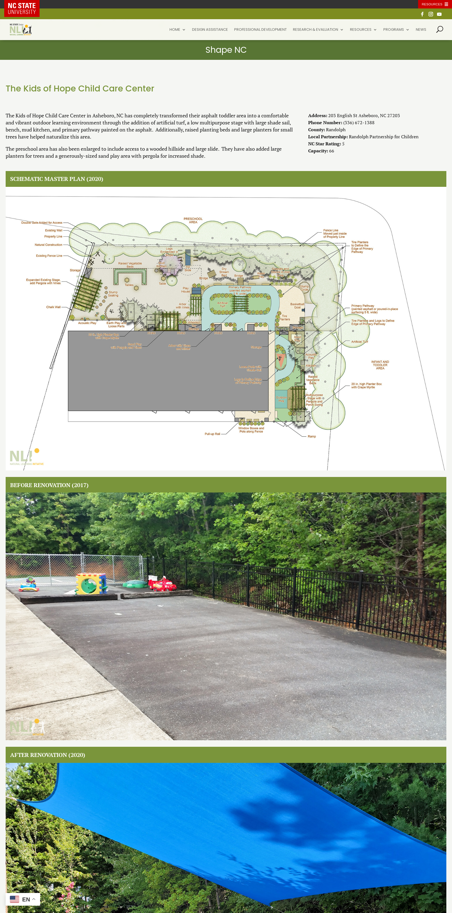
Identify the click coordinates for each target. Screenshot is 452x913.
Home (174, 30)
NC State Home (26, 4)
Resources (360, 30)
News (421, 30)
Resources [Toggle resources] (432, 4)
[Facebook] (422, 15)
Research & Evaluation (315, 30)
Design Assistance (210, 30)
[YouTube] (439, 15)
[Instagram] (431, 15)
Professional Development (260, 30)
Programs (393, 30)
